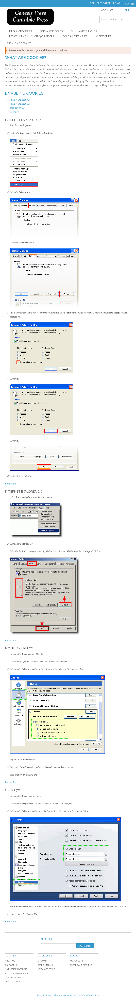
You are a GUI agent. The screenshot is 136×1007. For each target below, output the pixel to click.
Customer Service (15, 977)
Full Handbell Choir (84, 31)
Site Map (42, 961)
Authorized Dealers (16, 969)
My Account (76, 961)
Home (8, 43)
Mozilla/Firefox (17, 108)
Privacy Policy (12, 982)
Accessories (103, 36)
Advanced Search (47, 969)
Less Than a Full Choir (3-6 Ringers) (32, 36)
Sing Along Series (51, 31)
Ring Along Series (20, 31)
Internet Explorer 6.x (19, 104)
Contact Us (11, 965)
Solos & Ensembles (75, 36)
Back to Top (10, 483)
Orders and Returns (81, 965)
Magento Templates (46, 995)
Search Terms (45, 965)
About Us (10, 961)
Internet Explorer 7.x (19, 100)
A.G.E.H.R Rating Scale (16, 973)
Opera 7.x (14, 112)
